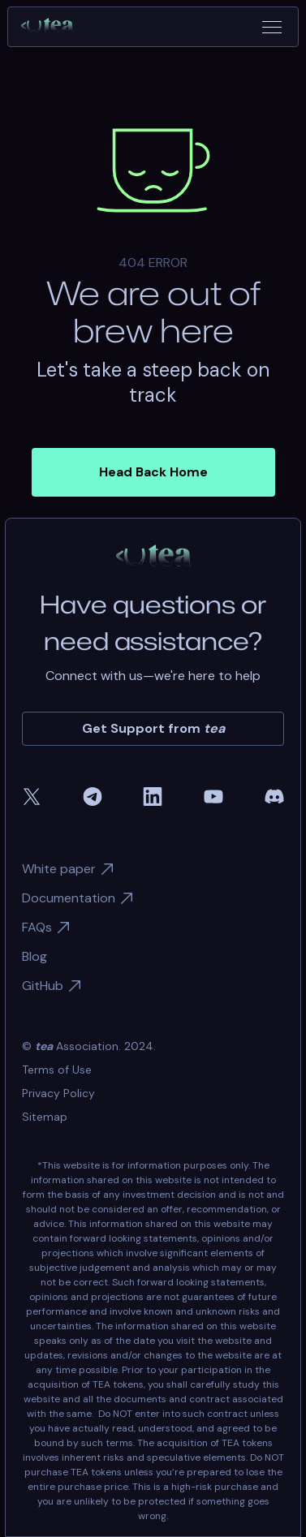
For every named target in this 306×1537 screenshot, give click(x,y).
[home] (53, 27)
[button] (271, 26)
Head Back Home (153, 471)
